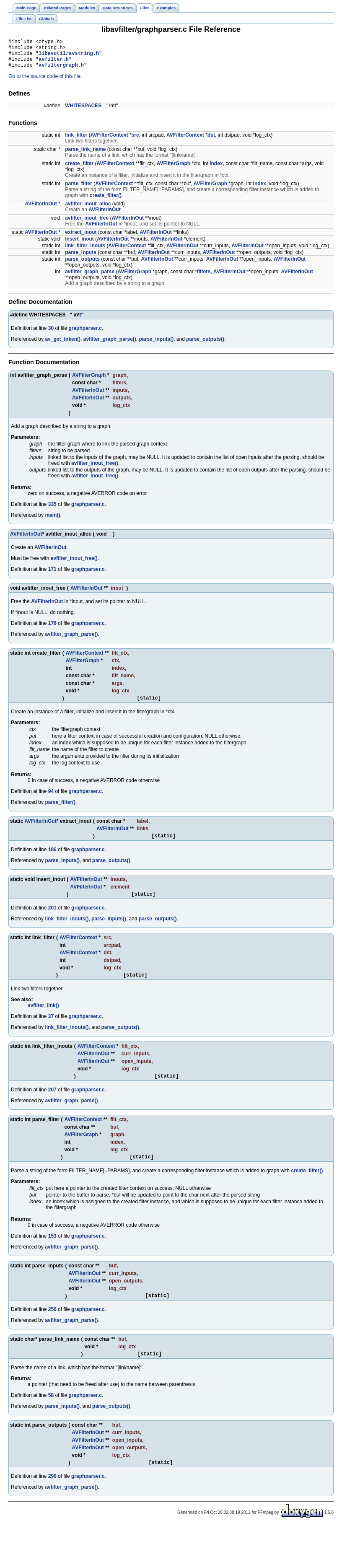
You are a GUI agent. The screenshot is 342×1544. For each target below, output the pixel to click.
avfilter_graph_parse (89, 278)
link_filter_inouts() (66, 929)
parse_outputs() (205, 345)
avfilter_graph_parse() (109, 345)
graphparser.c (84, 334)
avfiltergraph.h (61, 71)
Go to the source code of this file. (45, 82)
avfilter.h (54, 63)
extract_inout (80, 238)
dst (211, 141)
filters (204, 278)
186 (52, 858)
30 (51, 334)
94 (51, 799)
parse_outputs (82, 265)
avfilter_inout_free (87, 224)
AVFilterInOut (41, 210)
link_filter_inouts (85, 252)
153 (52, 1250)
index (216, 170)
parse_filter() (60, 810)
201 (52, 918)
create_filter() (106, 202)
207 (52, 1102)
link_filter (76, 141)
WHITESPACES (83, 112)
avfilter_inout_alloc (88, 210)
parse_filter (78, 190)
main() (52, 521)
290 (52, 1494)
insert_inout (79, 245)
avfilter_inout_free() (94, 469)
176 (52, 629)
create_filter (79, 170)
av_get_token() (62, 345)
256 (52, 1324)
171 (52, 575)
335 (52, 510)
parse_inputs (80, 259)
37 (51, 1028)
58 (51, 1411)
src (135, 141)
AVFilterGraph (173, 170)
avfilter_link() (43, 1017)
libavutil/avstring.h (69, 56)
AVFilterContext (109, 141)
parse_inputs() (156, 345)
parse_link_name (85, 155)
